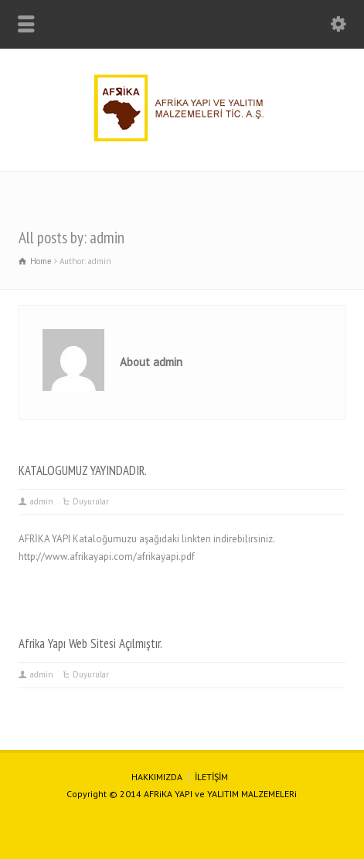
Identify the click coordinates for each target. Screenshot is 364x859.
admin (41, 501)
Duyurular (91, 501)
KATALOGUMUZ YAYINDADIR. (83, 470)
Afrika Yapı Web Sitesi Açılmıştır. (90, 643)
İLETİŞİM (211, 777)
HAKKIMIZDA (156, 777)
